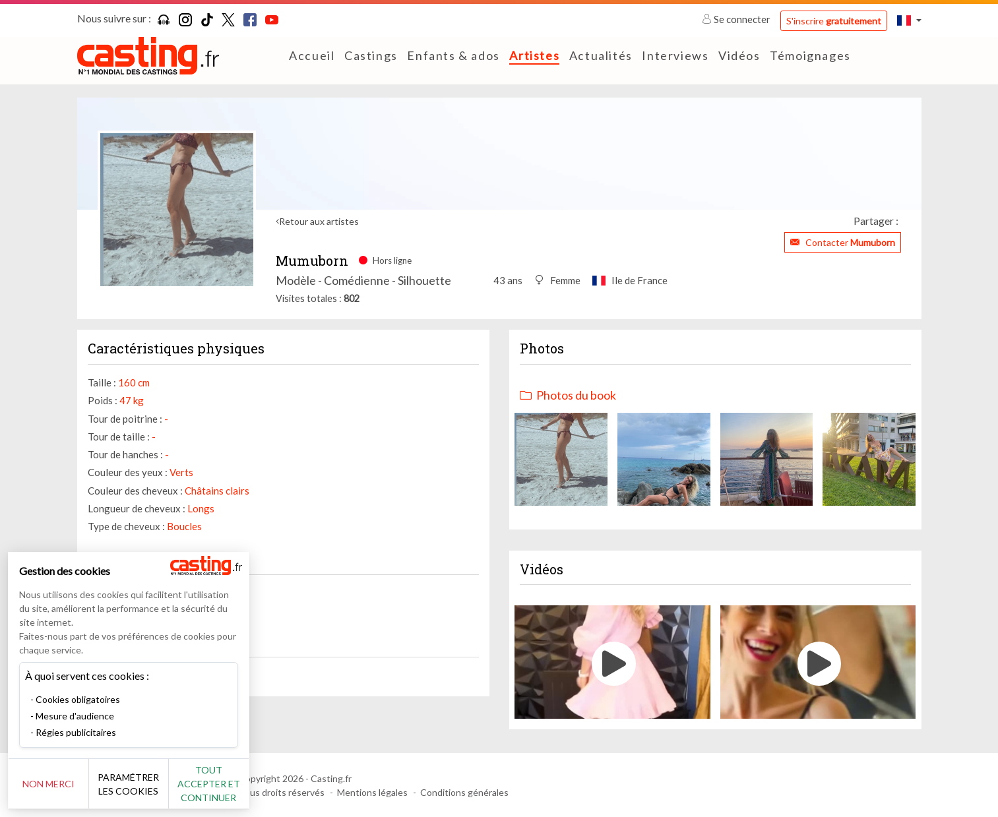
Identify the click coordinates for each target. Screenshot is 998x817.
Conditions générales (464, 792)
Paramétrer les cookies (146, 784)
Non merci (54, 783)
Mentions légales (372, 792)
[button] (909, 20)
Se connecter (737, 19)
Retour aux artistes (319, 221)
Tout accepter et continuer (238, 783)
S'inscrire (833, 20)
